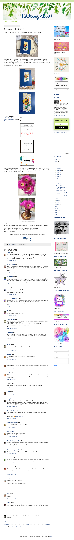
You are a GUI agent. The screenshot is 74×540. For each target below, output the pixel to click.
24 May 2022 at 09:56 (12, 436)
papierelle (9, 457)
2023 (56, 165)
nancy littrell (10, 399)
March (57, 200)
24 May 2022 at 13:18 (11, 445)
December (58, 168)
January (58, 204)
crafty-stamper (11, 264)
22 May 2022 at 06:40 (12, 340)
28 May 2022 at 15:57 (11, 510)
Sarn (8, 288)
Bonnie (8, 373)
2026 (56, 159)
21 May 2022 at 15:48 (11, 260)
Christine (9, 354)
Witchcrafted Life (11, 410)
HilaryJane (64, 100)
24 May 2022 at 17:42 (11, 453)
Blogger (51, 536)
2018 (56, 212)
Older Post (47, 524)
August (58, 176)
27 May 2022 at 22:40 (12, 489)
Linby (8, 493)
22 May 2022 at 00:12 (12, 328)
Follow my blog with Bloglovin (60, 132)
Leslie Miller (10, 276)
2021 (56, 206)
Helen (8, 478)
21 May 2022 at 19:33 (11, 283)
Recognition (13, 21)
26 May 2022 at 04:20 (12, 474)
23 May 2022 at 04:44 (12, 387)
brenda (8, 344)
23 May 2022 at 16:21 (11, 427)
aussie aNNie (10, 431)
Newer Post (6, 524)
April (57, 198)
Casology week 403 (8, 119)
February (58, 202)
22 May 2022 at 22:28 (11, 368)
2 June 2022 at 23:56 (11, 519)
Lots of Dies (59, 183)
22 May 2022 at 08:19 (11, 350)
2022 (56, 166)
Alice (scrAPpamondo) (12, 298)
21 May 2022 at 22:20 (11, 315)
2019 (56, 210)
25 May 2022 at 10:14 (11, 462)
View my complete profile (59, 115)
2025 (56, 161)
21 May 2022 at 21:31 (11, 306)
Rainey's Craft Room (12, 422)
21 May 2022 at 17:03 (11, 272)
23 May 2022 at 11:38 (11, 418)
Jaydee (8, 502)
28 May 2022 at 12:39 (11, 498)
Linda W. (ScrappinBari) (13, 441)
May (57, 182)
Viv (7, 310)
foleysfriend (10, 467)
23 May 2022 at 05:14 (11, 394)
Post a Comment (9, 521)
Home (5, 21)
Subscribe (61, 127)
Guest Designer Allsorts (61, 190)
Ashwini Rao (10, 332)
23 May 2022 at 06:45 (12, 406)
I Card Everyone (11, 319)
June (57, 180)
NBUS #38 (6, 121)
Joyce (8, 514)
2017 (56, 214)
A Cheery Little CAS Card (61, 185)
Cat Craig (9, 363)
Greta (8, 391)
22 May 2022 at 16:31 (11, 359)
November (58, 170)
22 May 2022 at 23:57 (11, 379)
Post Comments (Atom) (15, 526)
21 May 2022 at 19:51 (11, 294)
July (57, 178)
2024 (56, 163)
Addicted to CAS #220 (9, 118)
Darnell (9, 252)
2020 (56, 208)
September (59, 174)
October (58, 172)
